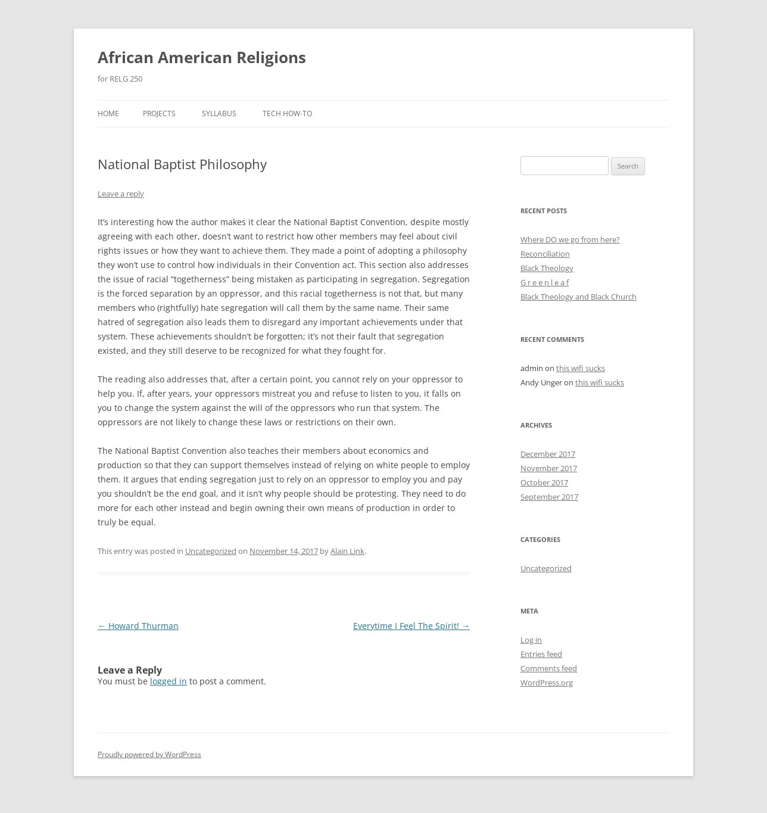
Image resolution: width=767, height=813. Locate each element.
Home (108, 113)
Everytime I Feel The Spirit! (411, 625)
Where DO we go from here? (570, 239)
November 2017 (548, 468)
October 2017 (544, 482)
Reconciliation (545, 253)
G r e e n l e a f (544, 282)
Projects (159, 113)
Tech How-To (287, 113)
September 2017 (549, 496)
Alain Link (347, 551)
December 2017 (547, 453)
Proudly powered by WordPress (149, 754)
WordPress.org (546, 682)
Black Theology (546, 268)
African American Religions (202, 57)
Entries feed (541, 654)
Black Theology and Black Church (578, 296)
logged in (168, 681)
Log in (531, 639)
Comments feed (548, 668)
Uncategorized (210, 551)
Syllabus (219, 113)
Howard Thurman (138, 625)
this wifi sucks (580, 368)
